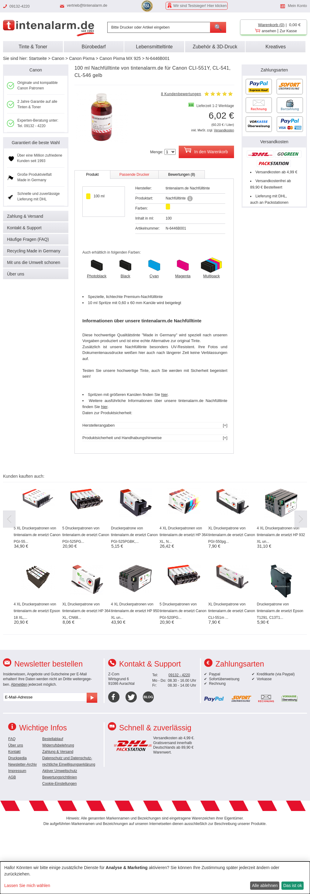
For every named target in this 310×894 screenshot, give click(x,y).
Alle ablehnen (265, 885)
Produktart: (144, 198)
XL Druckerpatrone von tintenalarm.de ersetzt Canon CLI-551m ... (231, 611)
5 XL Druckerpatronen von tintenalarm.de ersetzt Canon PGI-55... (37, 535)
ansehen (269, 31)
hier (164, 394)
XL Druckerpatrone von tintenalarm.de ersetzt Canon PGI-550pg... (231, 535)
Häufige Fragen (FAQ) (28, 239)
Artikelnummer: (147, 228)
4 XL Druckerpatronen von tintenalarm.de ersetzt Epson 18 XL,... (37, 611)
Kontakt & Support (24, 227)
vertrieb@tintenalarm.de (87, 5)
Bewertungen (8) (181, 174)
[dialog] (155, 877)
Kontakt (14, 752)
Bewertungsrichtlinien (59, 777)
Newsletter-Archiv (22, 764)
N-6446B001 (158, 58)
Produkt (92, 174)
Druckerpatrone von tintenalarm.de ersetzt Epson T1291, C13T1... (280, 611)
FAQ (11, 739)
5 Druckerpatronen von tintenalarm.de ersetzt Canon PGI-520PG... (183, 611)
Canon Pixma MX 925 (120, 58)
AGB (12, 777)
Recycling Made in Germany (33, 250)
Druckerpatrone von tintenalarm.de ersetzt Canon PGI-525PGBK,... (134, 535)
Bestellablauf (52, 739)
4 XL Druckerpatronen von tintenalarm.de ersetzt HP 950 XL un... (135, 611)
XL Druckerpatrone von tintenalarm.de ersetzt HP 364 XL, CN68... (86, 611)
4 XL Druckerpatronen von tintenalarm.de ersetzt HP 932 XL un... (281, 535)
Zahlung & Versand (25, 216)
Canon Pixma (82, 58)
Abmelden (19, 684)
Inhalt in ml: (144, 218)
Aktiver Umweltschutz (59, 771)
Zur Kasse (288, 31)
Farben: (141, 208)
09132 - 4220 (179, 675)
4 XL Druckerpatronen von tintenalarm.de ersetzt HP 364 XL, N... (184, 535)
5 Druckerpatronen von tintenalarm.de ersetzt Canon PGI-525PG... (85, 535)
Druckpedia (17, 758)
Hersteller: (143, 188)
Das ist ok (292, 885)
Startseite (38, 58)
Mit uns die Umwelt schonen (33, 262)
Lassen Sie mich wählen (27, 885)
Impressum (17, 771)
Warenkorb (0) (271, 25)
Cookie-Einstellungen (59, 783)
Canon (58, 58)
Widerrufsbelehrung (58, 745)
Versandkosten (224, 130)
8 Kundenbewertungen (181, 94)
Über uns (15, 274)
